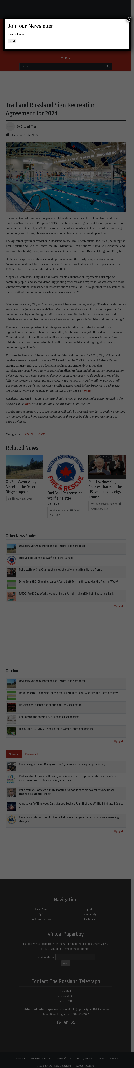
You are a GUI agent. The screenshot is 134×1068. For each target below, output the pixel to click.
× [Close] (129, 19)
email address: (16, 33)
